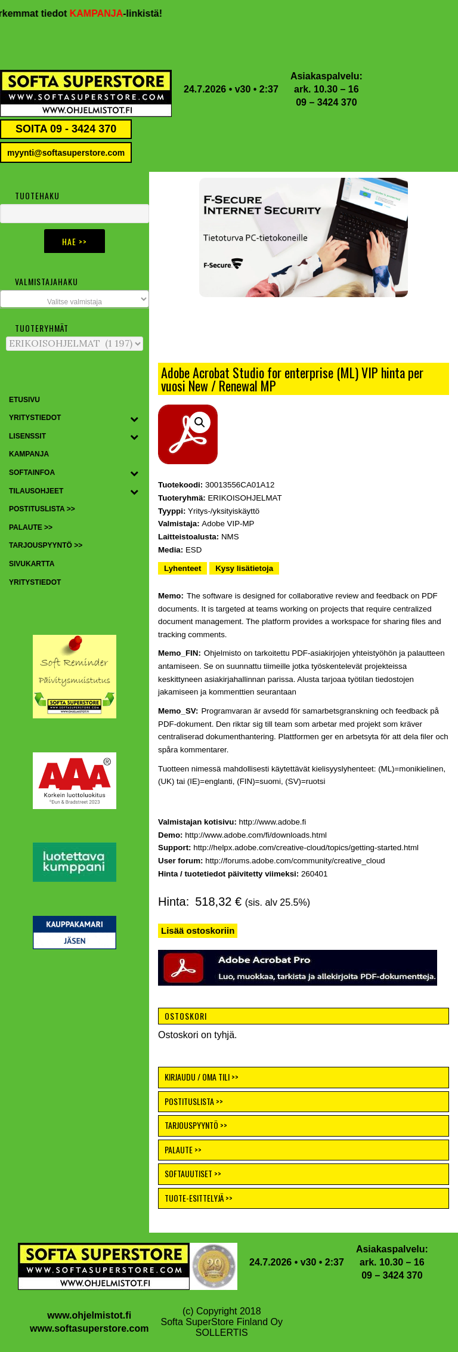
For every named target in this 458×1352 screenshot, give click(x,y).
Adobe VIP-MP (228, 523)
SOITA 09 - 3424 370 (66, 129)
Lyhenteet (182, 568)
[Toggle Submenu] (134, 418)
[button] (303, 237)
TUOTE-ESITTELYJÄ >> (199, 1198)
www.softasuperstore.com (89, 1328)
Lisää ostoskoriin (197, 930)
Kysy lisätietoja (244, 568)
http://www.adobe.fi (273, 821)
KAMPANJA (107, 13)
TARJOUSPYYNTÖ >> (196, 1125)
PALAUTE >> (183, 1149)
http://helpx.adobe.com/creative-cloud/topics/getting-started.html (306, 847)
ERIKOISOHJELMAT (244, 497)
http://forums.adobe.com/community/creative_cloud (295, 860)
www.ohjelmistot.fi (89, 1315)
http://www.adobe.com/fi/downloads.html (256, 835)
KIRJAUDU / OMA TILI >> (202, 1076)
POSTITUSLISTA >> (194, 1101)
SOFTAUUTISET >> (193, 1173)
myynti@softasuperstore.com (66, 153)
